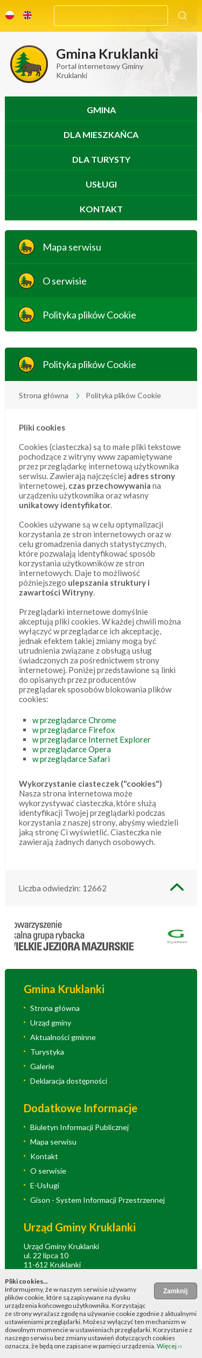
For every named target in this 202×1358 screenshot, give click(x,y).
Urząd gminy (50, 1022)
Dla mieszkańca (101, 134)
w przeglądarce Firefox (73, 730)
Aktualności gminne (63, 1037)
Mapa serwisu (72, 247)
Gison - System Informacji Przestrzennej (97, 1199)
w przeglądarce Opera (71, 749)
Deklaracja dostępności (68, 1080)
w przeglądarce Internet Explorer (91, 739)
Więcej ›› (169, 1346)
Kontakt (101, 209)
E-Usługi (44, 1185)
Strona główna (43, 395)
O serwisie (65, 281)
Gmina (101, 110)
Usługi (101, 184)
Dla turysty (101, 159)
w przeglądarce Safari (71, 759)
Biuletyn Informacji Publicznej (79, 1127)
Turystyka (47, 1051)
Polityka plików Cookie (89, 315)
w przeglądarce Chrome (74, 720)
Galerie (42, 1066)
